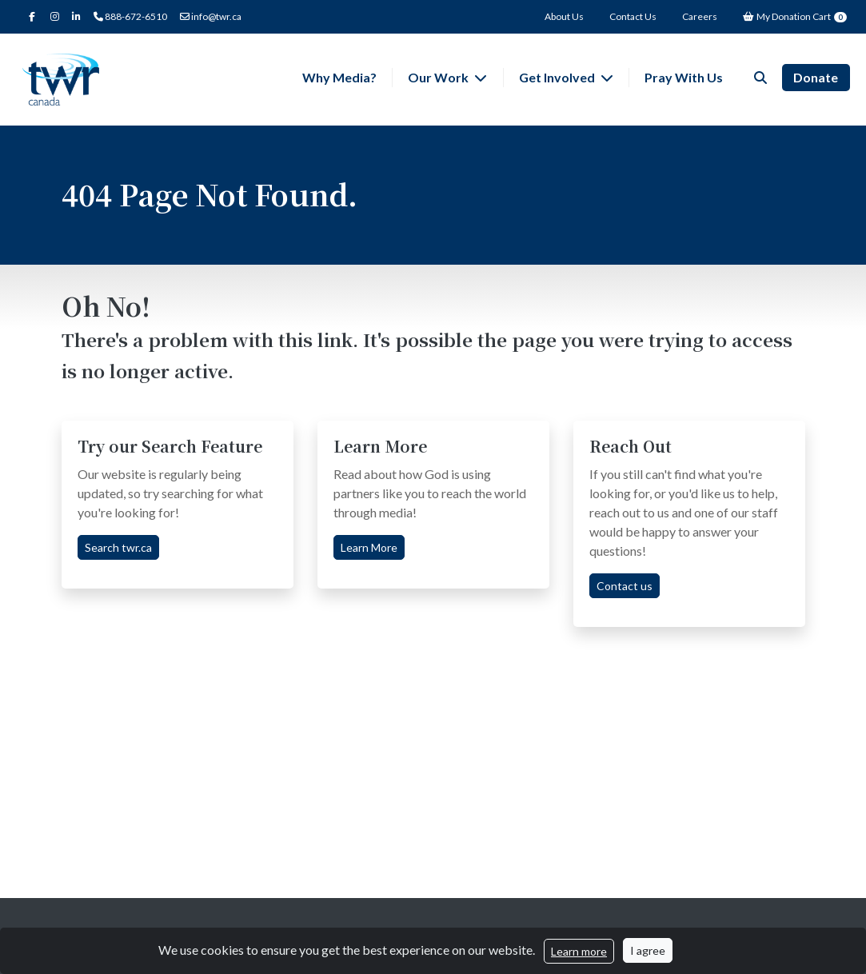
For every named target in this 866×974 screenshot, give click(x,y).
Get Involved (558, 77)
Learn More (369, 547)
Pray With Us (684, 77)
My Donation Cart (795, 16)
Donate (815, 77)
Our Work (439, 77)
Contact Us (632, 16)
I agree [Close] (647, 950)
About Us (564, 16)
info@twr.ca (210, 16)
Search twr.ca (118, 547)
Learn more (579, 951)
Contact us (624, 586)
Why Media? (339, 77)
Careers (699, 16)
